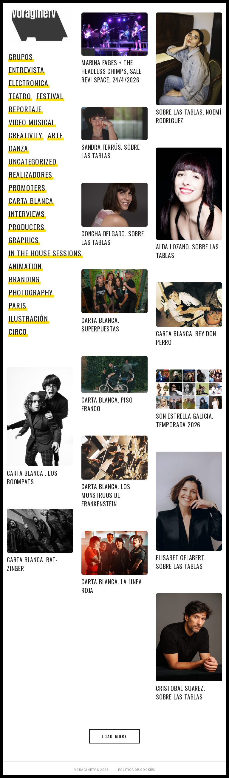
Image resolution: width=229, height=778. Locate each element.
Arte (55, 135)
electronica (28, 82)
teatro (20, 95)
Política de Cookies (136, 769)
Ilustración (28, 318)
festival (49, 95)
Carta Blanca (31, 200)
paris (17, 305)
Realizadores (30, 174)
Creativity (25, 135)
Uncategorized (32, 161)
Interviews (27, 213)
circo (18, 331)
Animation (25, 266)
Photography (31, 292)
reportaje (25, 109)
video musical (32, 122)
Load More (114, 736)
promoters (27, 187)
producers (26, 226)
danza (18, 148)
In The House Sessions (45, 253)
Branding (24, 279)
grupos (21, 56)
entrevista (26, 69)
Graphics (24, 239)
